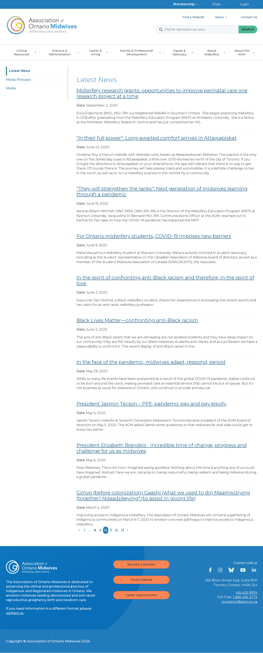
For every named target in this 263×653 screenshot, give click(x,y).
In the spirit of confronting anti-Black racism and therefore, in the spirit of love (165, 280)
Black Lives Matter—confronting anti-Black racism (137, 320)
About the (241, 52)
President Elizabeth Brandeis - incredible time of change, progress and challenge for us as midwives (161, 448)
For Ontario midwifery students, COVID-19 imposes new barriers (153, 236)
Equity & (179, 52)
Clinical (21, 52)
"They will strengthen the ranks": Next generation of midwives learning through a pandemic (161, 191)
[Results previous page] (79, 530)
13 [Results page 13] (122, 530)
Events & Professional (136, 52)
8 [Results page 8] (95, 530)
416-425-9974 (246, 593)
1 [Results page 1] (84, 530)
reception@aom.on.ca (239, 602)
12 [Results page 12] (116, 530)
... (90, 530)
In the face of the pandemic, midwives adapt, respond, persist (151, 362)
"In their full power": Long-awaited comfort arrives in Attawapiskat (156, 138)
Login (244, 4)
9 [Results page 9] (100, 530)
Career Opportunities (141, 595)
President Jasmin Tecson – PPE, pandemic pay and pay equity (151, 404)
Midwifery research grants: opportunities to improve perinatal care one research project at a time (161, 93)
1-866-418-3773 (245, 597)
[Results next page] (127, 530)
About (211, 52)
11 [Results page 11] (111, 530)
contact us (15, 613)
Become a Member (141, 564)
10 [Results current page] (105, 530)
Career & (95, 52)
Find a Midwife (141, 580)
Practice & (60, 52)
